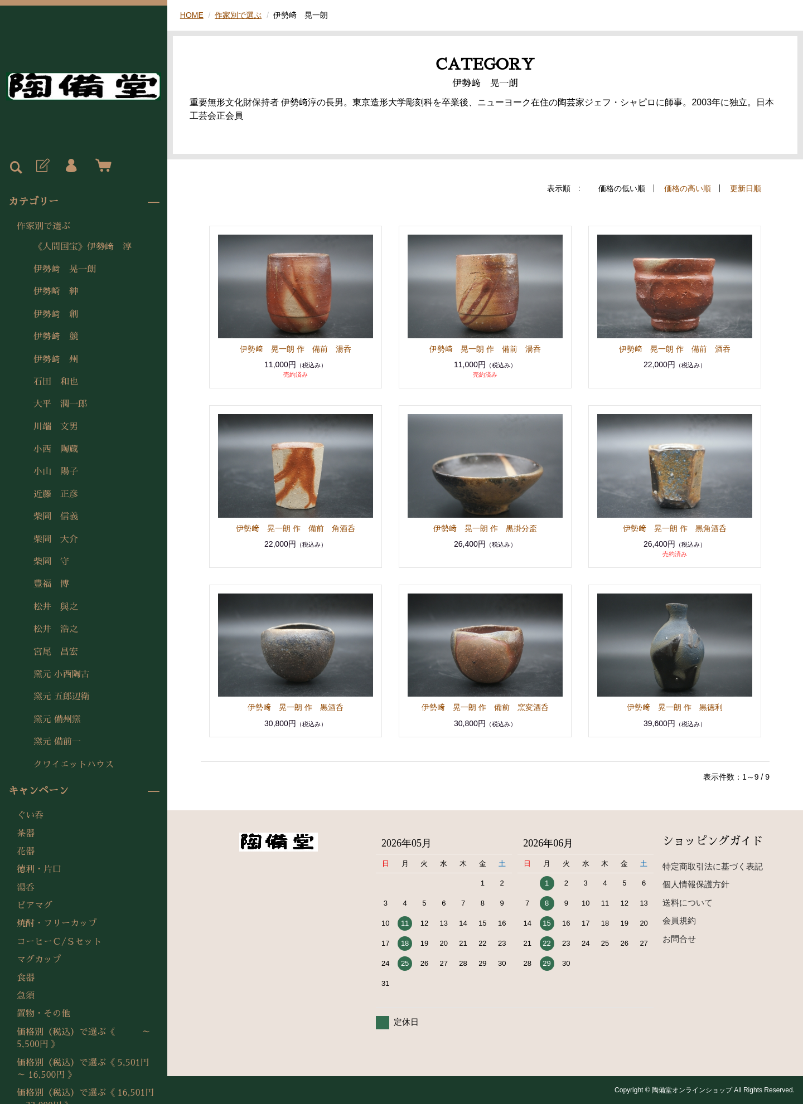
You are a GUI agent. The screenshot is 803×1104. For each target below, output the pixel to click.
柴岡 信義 (55, 516)
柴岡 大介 (55, 539)
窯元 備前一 (57, 741)
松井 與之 (55, 606)
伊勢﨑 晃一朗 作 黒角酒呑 (675, 528)
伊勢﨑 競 (55, 336)
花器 (26, 851)
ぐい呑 (30, 815)
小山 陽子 (55, 471)
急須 (26, 995)
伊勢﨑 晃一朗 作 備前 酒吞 (675, 348)
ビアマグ (34, 905)
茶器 (26, 833)
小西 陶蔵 (55, 449)
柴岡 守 (51, 561)
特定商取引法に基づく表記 (712, 866)
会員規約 (679, 920)
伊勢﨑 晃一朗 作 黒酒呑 (296, 707)
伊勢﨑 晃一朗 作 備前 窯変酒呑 (485, 707)
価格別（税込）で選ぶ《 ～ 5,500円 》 (88, 1038)
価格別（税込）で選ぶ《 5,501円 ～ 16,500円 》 (83, 1068)
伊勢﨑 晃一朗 (64, 269)
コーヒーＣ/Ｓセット (59, 941)
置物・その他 (43, 1013)
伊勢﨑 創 (55, 314)
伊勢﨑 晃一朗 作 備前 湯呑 (295, 348)
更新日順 (745, 188)
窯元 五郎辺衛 (61, 696)
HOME (192, 15)
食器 (26, 978)
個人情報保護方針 (695, 884)
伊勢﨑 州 (55, 359)
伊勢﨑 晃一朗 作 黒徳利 (675, 707)
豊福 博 (51, 584)
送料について (687, 902)
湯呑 (26, 887)
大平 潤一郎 (60, 404)
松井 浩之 (55, 629)
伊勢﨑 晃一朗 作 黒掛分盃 (485, 528)
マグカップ (39, 959)
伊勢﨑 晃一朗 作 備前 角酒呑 (295, 528)
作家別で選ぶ (43, 226)
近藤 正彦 (55, 494)
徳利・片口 (39, 869)
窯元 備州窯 (57, 719)
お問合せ (679, 938)
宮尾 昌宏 (55, 652)
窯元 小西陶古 (61, 674)
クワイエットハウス (73, 764)
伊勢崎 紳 (55, 291)
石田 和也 (55, 381)
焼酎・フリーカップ (57, 923)
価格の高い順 (687, 188)
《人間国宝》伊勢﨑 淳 (82, 246)
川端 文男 (55, 426)
